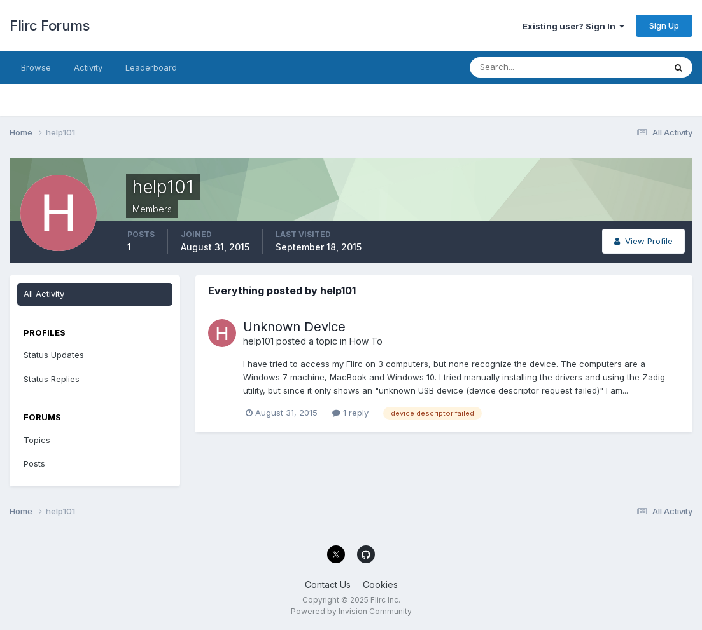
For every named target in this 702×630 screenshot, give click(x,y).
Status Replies (52, 379)
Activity (88, 67)
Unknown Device (294, 326)
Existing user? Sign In (573, 26)
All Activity (44, 294)
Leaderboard (151, 67)
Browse (36, 67)
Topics (37, 440)
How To (366, 341)
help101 (258, 341)
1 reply (350, 412)
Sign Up (664, 25)
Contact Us (328, 584)
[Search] (526, 67)
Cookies (380, 584)
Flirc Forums (49, 25)
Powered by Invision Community (351, 611)
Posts (34, 463)
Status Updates (54, 355)
